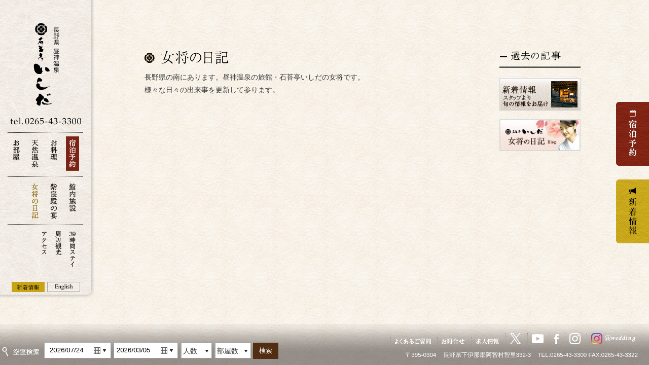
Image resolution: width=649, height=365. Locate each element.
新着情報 (28, 287)
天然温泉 (35, 156)
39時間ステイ (72, 248)
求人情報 (488, 340)
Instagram (575, 338)
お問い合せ (453, 340)
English (63, 287)
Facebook (556, 338)
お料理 (53, 156)
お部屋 (16, 156)
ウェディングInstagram (615, 338)
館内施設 (72, 200)
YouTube (538, 338)
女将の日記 (35, 200)
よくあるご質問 (413, 340)
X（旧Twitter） (515, 338)
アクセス (44, 248)
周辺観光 (58, 248)
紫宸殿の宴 (53, 200)
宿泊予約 (72, 156)
